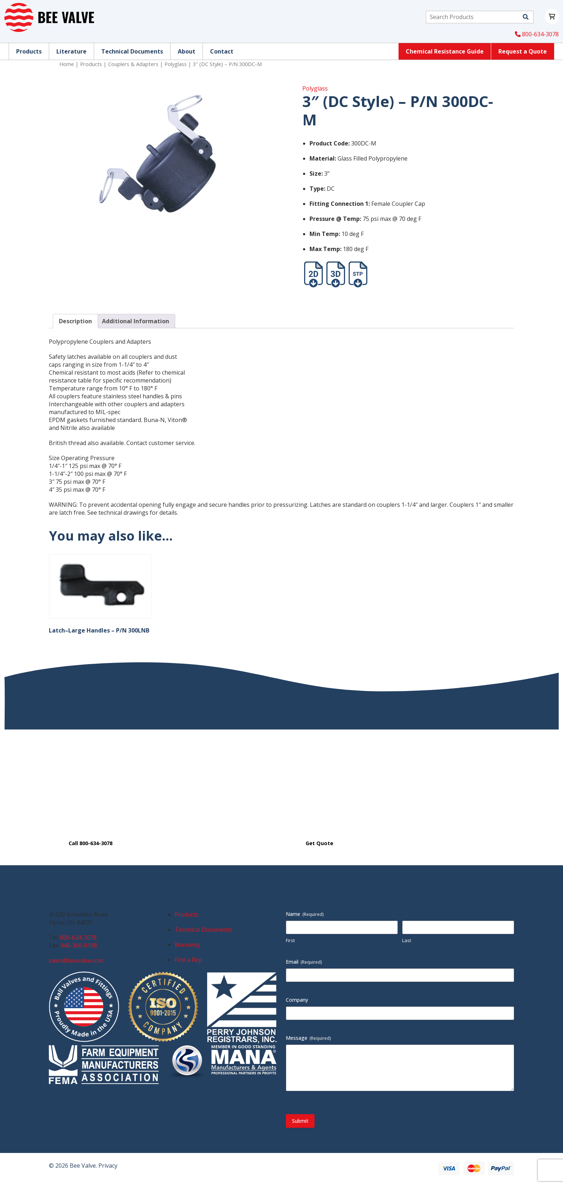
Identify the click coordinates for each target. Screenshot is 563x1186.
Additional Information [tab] (135, 321)
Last (406, 940)
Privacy (107, 1165)
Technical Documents (203, 929)
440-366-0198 (78, 945)
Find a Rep (188, 960)
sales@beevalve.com (76, 960)
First (290, 940)
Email (304, 961)
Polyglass (175, 64)
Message (308, 1037)
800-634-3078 (537, 34)
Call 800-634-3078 (90, 843)
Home (66, 64)
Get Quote (319, 843)
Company (297, 999)
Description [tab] (75, 321)
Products (91, 64)
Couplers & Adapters (133, 64)
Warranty (187, 945)
